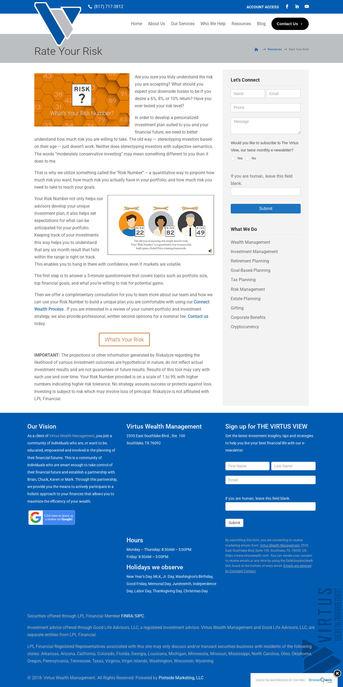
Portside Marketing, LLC (181, 677)
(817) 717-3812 (108, 6)
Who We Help (213, 23)
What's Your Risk (124, 339)
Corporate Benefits (248, 317)
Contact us (198, 316)
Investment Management (254, 251)
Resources (241, 23)
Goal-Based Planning (250, 270)
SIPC (139, 616)
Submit (266, 208)
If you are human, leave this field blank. (257, 498)
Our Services (183, 23)
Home (136, 23)
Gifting (237, 308)
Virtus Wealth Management (72, 436)
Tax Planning (243, 279)
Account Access (263, 7)
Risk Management (248, 289)
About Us (156, 23)
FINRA (127, 616)
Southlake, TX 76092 (143, 443)
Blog (261, 23)
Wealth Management (250, 242)
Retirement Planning (250, 261)
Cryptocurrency (245, 326)
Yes (237, 158)
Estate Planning (245, 298)
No (250, 158)
